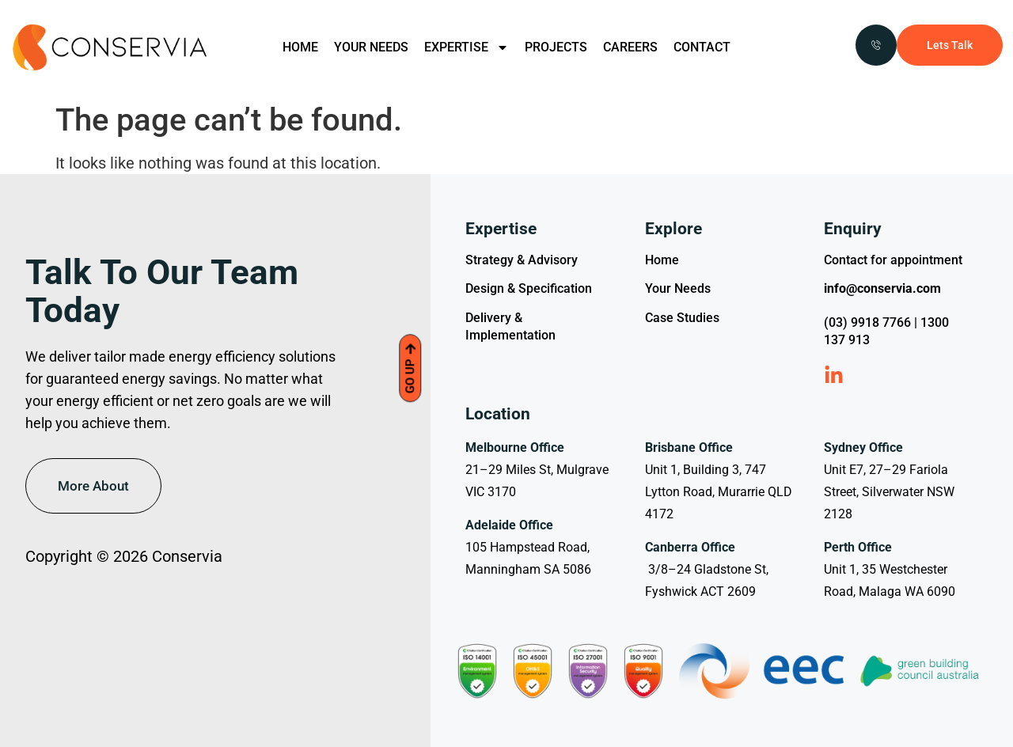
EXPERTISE (466, 47)
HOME (300, 47)
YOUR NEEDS (371, 47)
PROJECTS (556, 47)
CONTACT (701, 47)
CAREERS (630, 47)
